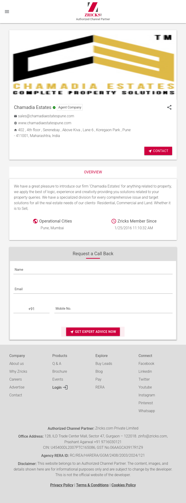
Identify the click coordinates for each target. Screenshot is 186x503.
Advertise (17, 387)
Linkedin (145, 371)
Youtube (145, 387)
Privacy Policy (61, 485)
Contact (158, 151)
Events (57, 379)
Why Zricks (18, 371)
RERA (99, 387)
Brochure (59, 371)
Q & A (56, 363)
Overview (93, 172)
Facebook (146, 363)
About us (16, 363)
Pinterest (146, 403)
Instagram (147, 395)
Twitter (144, 379)
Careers (15, 379)
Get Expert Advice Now (93, 332)
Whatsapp (147, 411)
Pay (98, 379)
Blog (98, 371)
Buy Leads (103, 363)
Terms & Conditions (92, 485)
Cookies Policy (124, 485)
